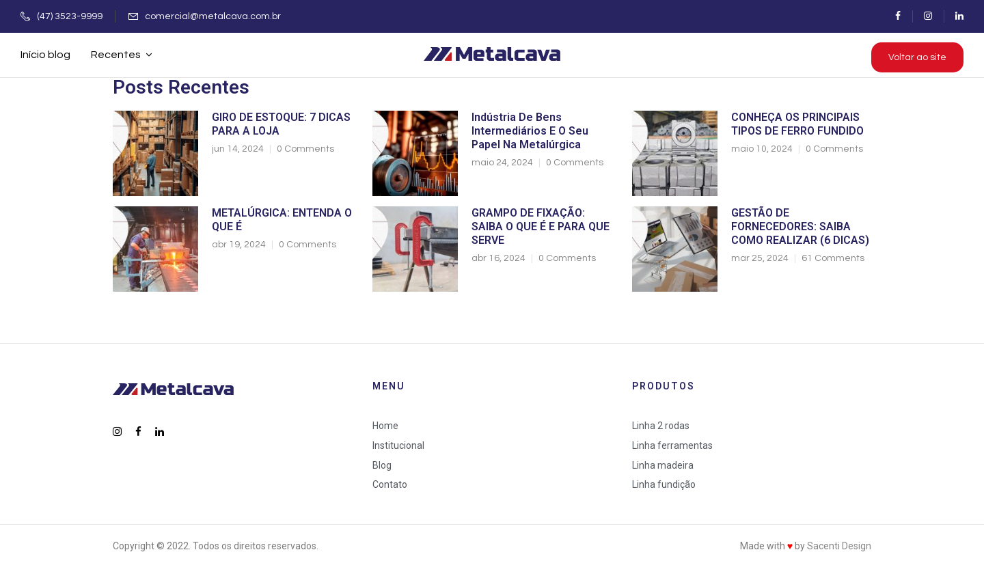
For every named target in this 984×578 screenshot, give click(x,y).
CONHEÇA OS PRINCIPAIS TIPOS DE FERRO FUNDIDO (797, 124)
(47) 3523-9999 (69, 16)
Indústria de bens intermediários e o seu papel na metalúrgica (530, 131)
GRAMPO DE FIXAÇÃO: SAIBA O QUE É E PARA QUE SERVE (541, 226)
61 (833, 258)
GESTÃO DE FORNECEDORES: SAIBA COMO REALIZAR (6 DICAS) (800, 226)
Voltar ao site (917, 57)
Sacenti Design (839, 545)
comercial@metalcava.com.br (213, 16)
